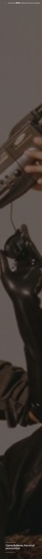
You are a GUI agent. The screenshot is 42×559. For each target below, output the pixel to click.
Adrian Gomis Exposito (10, 552)
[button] (6, 3)
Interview (8, 542)
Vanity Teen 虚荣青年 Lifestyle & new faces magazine (24, 3)
